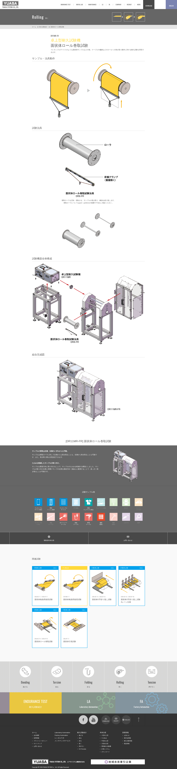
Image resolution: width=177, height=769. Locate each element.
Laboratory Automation (62, 732)
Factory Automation (61, 735)
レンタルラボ (59, 738)
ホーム (34, 27)
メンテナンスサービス (62, 741)
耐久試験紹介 (43, 27)
